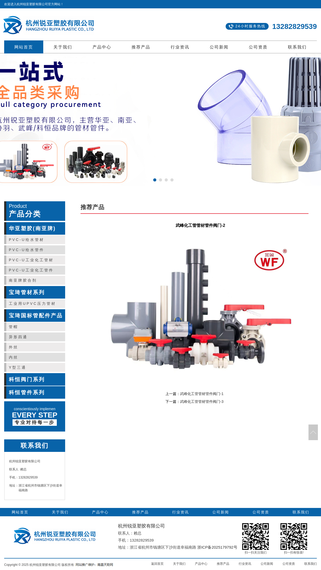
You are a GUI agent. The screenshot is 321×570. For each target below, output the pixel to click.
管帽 (13, 327)
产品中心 (101, 47)
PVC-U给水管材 (26, 240)
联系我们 (297, 47)
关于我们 (62, 47)
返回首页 (157, 564)
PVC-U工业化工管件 (31, 270)
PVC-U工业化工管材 (31, 260)
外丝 (13, 347)
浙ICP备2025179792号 (217, 547)
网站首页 (23, 47)
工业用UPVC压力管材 (32, 303)
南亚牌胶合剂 (23, 280)
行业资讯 (180, 47)
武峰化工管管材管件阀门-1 (201, 394)
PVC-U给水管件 (26, 250)
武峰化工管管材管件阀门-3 (201, 401)
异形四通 (18, 337)
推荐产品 (141, 47)
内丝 (13, 357)
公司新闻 (219, 47)
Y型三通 (17, 367)
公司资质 (258, 47)
